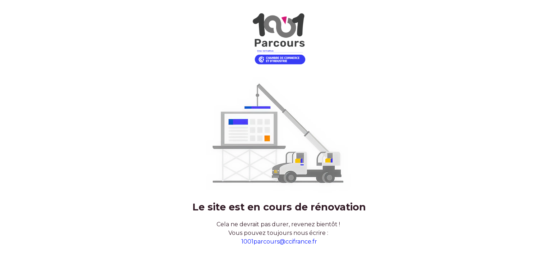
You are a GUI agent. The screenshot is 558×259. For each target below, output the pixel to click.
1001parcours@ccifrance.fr (279, 241)
